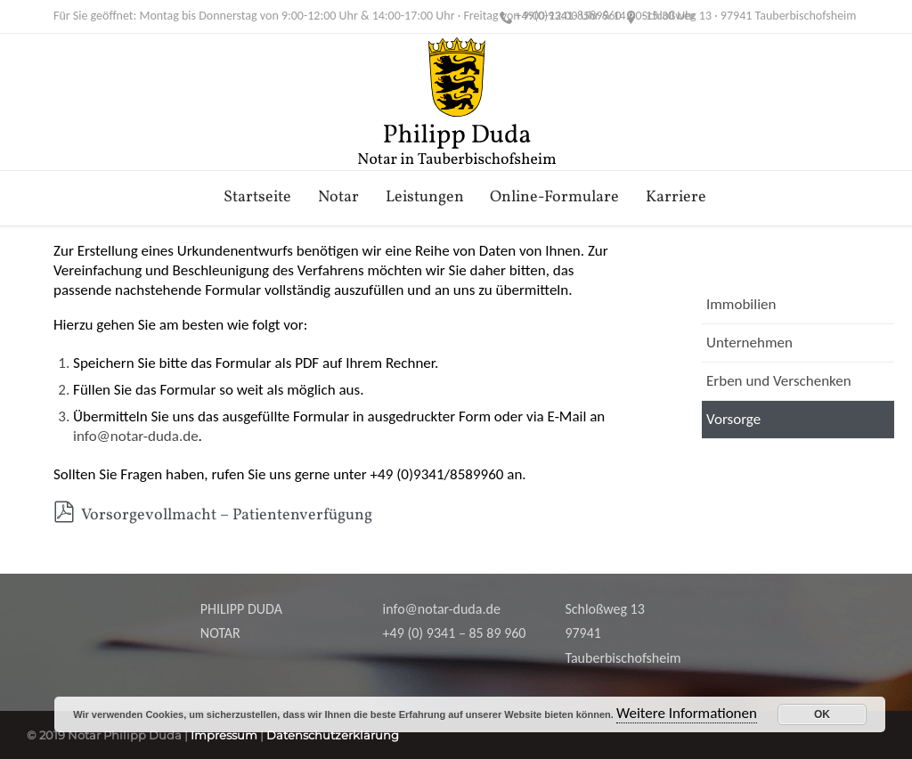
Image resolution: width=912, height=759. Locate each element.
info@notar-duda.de (136, 436)
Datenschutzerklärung (332, 735)
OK (822, 714)
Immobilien (741, 304)
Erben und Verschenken (778, 380)
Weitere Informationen (686, 713)
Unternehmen (749, 342)
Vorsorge (733, 419)
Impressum (224, 735)
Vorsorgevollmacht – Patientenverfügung (212, 515)
